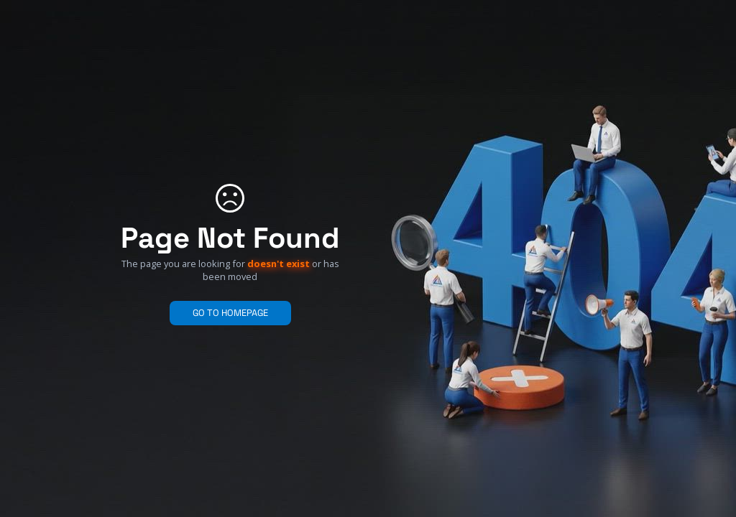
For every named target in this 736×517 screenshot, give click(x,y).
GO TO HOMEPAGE (230, 313)
